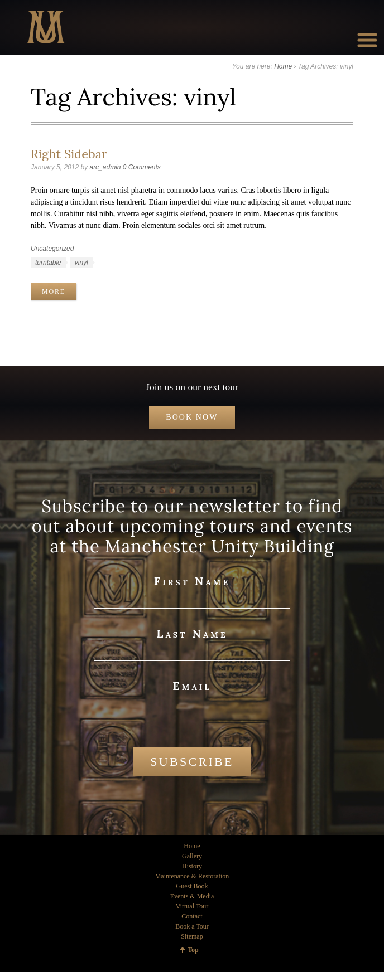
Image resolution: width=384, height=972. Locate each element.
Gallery (192, 856)
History (192, 866)
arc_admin (105, 167)
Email (191, 686)
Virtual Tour (192, 906)
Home (283, 66)
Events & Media (192, 896)
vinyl (81, 262)
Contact (191, 916)
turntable (48, 262)
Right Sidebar (69, 154)
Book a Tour (192, 926)
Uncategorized (52, 248)
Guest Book (192, 886)
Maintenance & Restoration (192, 876)
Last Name (191, 633)
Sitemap (192, 936)
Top (193, 950)
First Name (192, 581)
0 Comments (142, 167)
